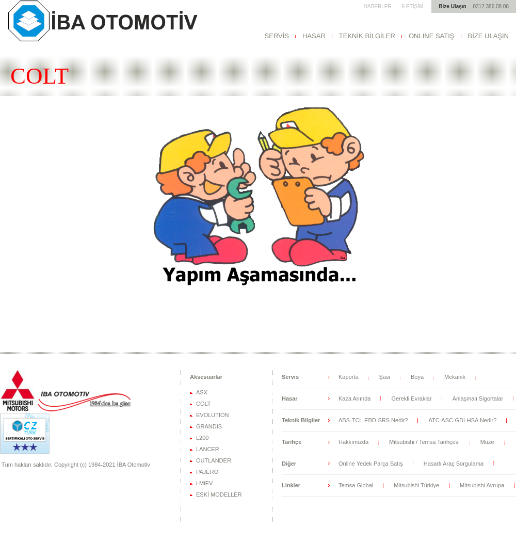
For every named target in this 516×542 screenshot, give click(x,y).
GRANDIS (209, 426)
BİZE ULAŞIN (488, 36)
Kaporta (348, 377)
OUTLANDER (213, 460)
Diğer (289, 463)
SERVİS (277, 36)
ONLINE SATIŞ (432, 36)
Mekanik (454, 377)
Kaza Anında (354, 398)
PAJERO (207, 472)
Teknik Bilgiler (301, 420)
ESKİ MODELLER (219, 494)
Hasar (290, 398)
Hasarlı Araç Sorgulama (453, 463)
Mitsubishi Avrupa (482, 485)
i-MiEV (204, 483)
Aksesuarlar (206, 377)
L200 (202, 438)
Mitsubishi (101, 20)
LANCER (207, 449)
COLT (203, 404)
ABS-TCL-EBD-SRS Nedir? (373, 420)
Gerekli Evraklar (411, 398)
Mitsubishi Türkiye (416, 485)
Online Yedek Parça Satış (370, 463)
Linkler (291, 485)
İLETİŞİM (413, 6)
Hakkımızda (353, 442)
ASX (201, 392)
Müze (487, 442)
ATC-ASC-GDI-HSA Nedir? (462, 420)
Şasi (384, 377)
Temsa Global (355, 485)
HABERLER (378, 6)
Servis (290, 377)
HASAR (314, 36)
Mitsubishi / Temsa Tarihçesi (424, 442)
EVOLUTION (212, 415)
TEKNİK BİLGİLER (367, 36)
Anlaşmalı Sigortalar (478, 398)
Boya (417, 377)
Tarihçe (291, 442)
